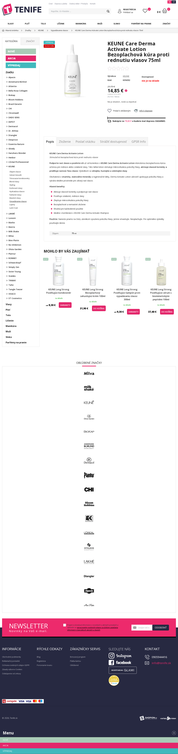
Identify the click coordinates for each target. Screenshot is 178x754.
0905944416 (159, 657)
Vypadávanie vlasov (18, 201)
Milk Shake (13, 231)
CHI (10, 108)
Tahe (10, 285)
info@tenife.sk (161, 663)
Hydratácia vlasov (17, 191)
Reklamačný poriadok (11, 661)
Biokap (11, 95)
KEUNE (126, 76)
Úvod (51, 4)
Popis (50, 141)
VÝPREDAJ (14, 65)
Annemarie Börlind (17, 81)
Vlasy (11, 23)
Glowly (11, 148)
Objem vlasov (15, 171)
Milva (11, 236)
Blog (38, 657)
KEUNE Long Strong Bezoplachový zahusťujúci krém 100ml (92, 293)
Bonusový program (77, 657)
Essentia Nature (16, 144)
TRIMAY (12, 280)
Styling (12, 185)
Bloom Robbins (15, 99)
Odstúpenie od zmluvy (11, 673)
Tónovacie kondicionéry (19, 178)
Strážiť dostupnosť (113, 141)
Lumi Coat (13, 208)
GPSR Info (139, 141)
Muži (99, 23)
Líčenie (60, 23)
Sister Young (14, 271)
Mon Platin (13, 240)
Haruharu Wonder (17, 153)
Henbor (12, 157)
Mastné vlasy (15, 198)
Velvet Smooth (15, 175)
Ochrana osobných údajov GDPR (15, 665)
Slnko (117, 23)
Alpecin (11, 77)
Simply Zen (13, 267)
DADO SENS (13, 117)
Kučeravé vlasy (15, 188)
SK (169, 2)
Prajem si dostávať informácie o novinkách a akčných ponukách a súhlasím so (92, 627)
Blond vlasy (14, 181)
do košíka (98, 308)
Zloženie (65, 141)
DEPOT (11, 122)
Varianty (65, 305)
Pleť (27, 23)
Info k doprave (143, 110)
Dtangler (12, 135)
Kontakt (92, 4)
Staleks (12, 276)
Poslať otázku (85, 141)
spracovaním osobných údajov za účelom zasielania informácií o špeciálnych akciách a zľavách (92, 628)
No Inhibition (14, 244)
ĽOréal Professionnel (18, 162)
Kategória (11, 41)
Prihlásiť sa (128, 12)
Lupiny (12, 204)
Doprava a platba (61, 4)
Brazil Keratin (15, 104)
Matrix (11, 227)
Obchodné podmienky (11, 657)
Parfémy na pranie (141, 23)
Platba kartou (75, 661)
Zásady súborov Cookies (12, 669)
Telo (43, 23)
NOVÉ (11, 51)
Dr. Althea (13, 130)
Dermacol (13, 126)
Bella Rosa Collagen (18, 90)
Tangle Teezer (15, 289)
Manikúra (81, 23)
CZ (174, 2)
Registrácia (41, 661)
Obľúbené (74, 665)
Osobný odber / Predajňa (78, 4)
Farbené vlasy (15, 195)
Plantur (12, 253)
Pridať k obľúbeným (119, 110)
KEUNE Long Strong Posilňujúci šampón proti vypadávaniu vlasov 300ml (127, 294)
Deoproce (13, 139)
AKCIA (12, 58)
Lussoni (12, 218)
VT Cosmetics (15, 298)
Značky (166, 23)
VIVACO (12, 293)
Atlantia (12, 86)
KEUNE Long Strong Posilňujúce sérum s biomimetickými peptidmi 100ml (161, 294)
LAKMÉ (11, 213)
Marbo (11, 222)
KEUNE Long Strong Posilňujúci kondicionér (58, 291)
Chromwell (13, 113)
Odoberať (161, 627)
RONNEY (12, 258)
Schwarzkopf (14, 262)
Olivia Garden (15, 249)
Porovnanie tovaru (44, 665)
